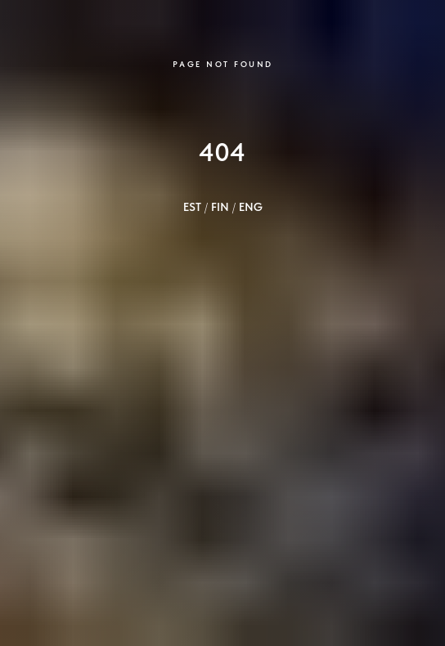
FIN (220, 206)
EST (192, 206)
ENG (251, 206)
